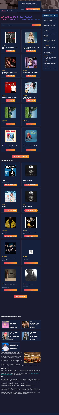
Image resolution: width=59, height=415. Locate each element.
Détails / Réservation (10, 183)
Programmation (11, 9)
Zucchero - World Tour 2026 (29, 231)
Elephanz (4, 205)
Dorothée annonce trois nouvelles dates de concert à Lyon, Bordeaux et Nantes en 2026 (13, 323)
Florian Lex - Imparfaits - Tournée (10, 96)
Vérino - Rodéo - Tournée (8, 121)
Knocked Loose (26, 257)
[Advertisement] (21, 306)
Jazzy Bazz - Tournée (28, 284)
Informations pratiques (41, 9)
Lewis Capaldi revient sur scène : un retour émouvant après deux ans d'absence (14, 345)
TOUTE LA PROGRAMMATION (20, 155)
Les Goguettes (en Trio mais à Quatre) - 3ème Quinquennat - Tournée (50, 57)
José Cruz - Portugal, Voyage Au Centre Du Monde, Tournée (9, 145)
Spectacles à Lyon (20, 295)
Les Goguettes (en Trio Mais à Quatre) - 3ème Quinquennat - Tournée (30, 146)
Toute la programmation (49, 67)
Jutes (3, 179)
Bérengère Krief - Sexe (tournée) (30, 71)
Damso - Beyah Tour (27, 179)
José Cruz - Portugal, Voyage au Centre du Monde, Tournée (49, 51)
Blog (50, 9)
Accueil (3, 9)
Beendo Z (4, 231)
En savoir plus (10, 49)
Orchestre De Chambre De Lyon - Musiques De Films (10, 72)
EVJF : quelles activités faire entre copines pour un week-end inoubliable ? (34, 323)
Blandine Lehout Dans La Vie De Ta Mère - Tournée (30, 97)
